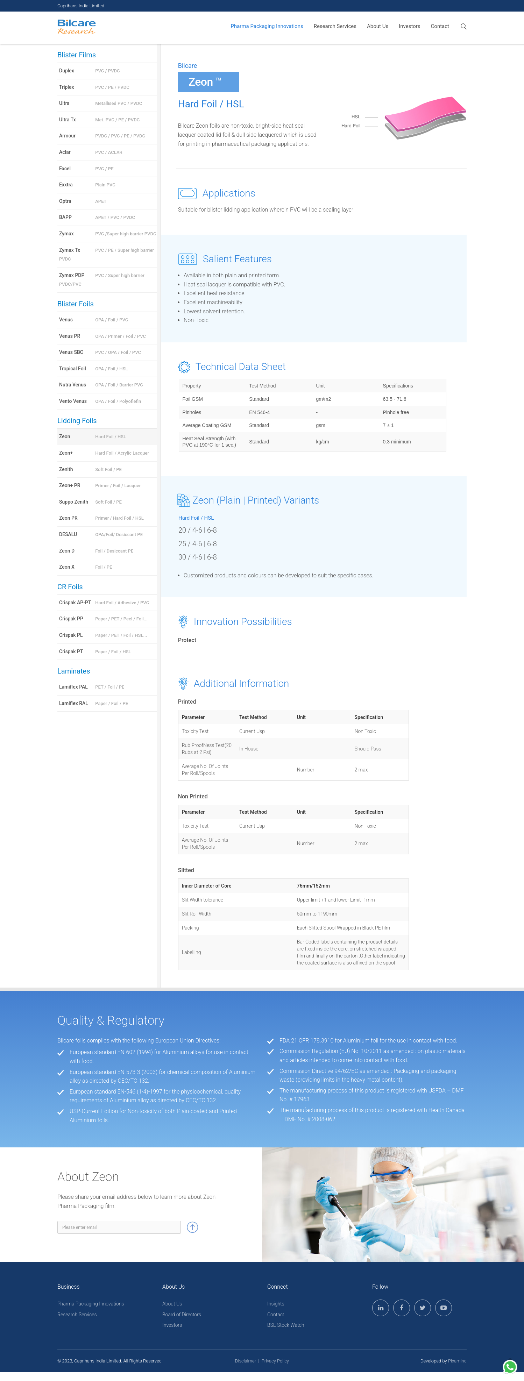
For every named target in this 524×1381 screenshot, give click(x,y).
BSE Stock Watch (285, 1325)
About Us (377, 26)
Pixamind (457, 1361)
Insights (275, 1304)
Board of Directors (181, 1314)
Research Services (335, 26)
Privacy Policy (275, 1361)
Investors (409, 26)
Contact (440, 26)
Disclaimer (245, 1361)
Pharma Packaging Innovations (267, 26)
